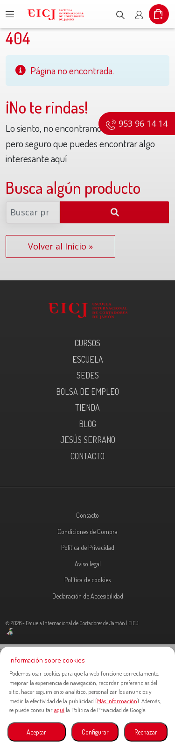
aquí (59, 709)
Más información (117, 701)
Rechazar (145, 732)
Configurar (95, 732)
